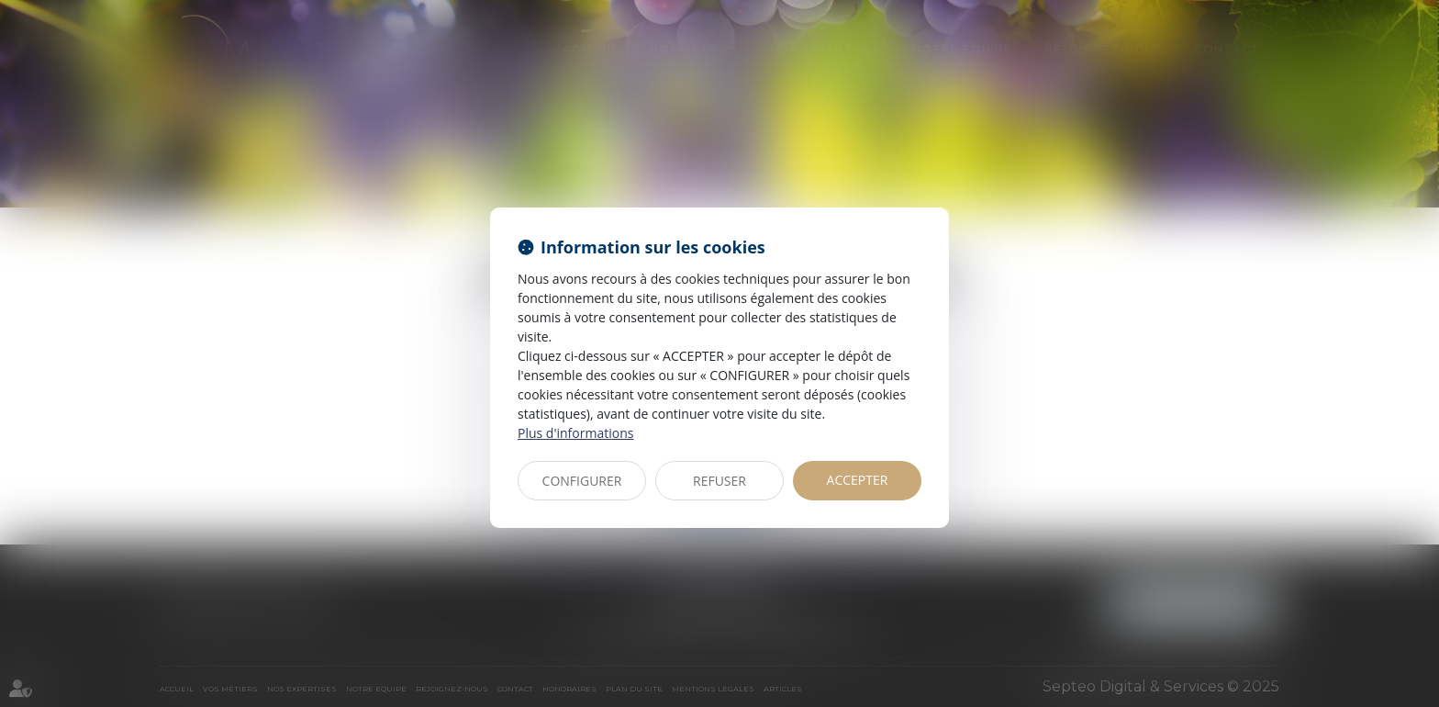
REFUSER (719, 480)
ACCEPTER (857, 479)
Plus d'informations (575, 433)
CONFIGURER (582, 480)
